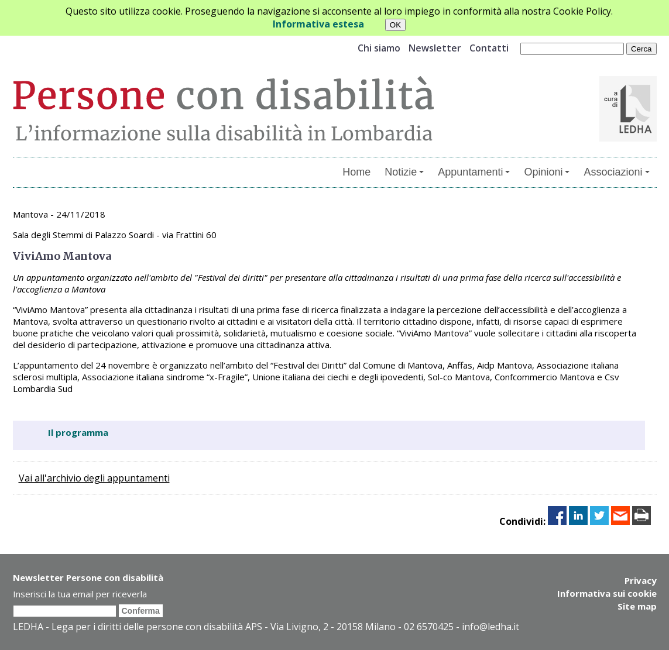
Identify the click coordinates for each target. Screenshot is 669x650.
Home (356, 172)
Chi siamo (379, 48)
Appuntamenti (474, 172)
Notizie (404, 172)
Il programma (78, 432)
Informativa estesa (318, 24)
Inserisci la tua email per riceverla (80, 594)
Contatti (489, 48)
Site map (637, 606)
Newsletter (435, 48)
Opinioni (546, 172)
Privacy (641, 580)
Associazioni (616, 172)
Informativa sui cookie (607, 593)
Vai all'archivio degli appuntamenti (94, 478)
